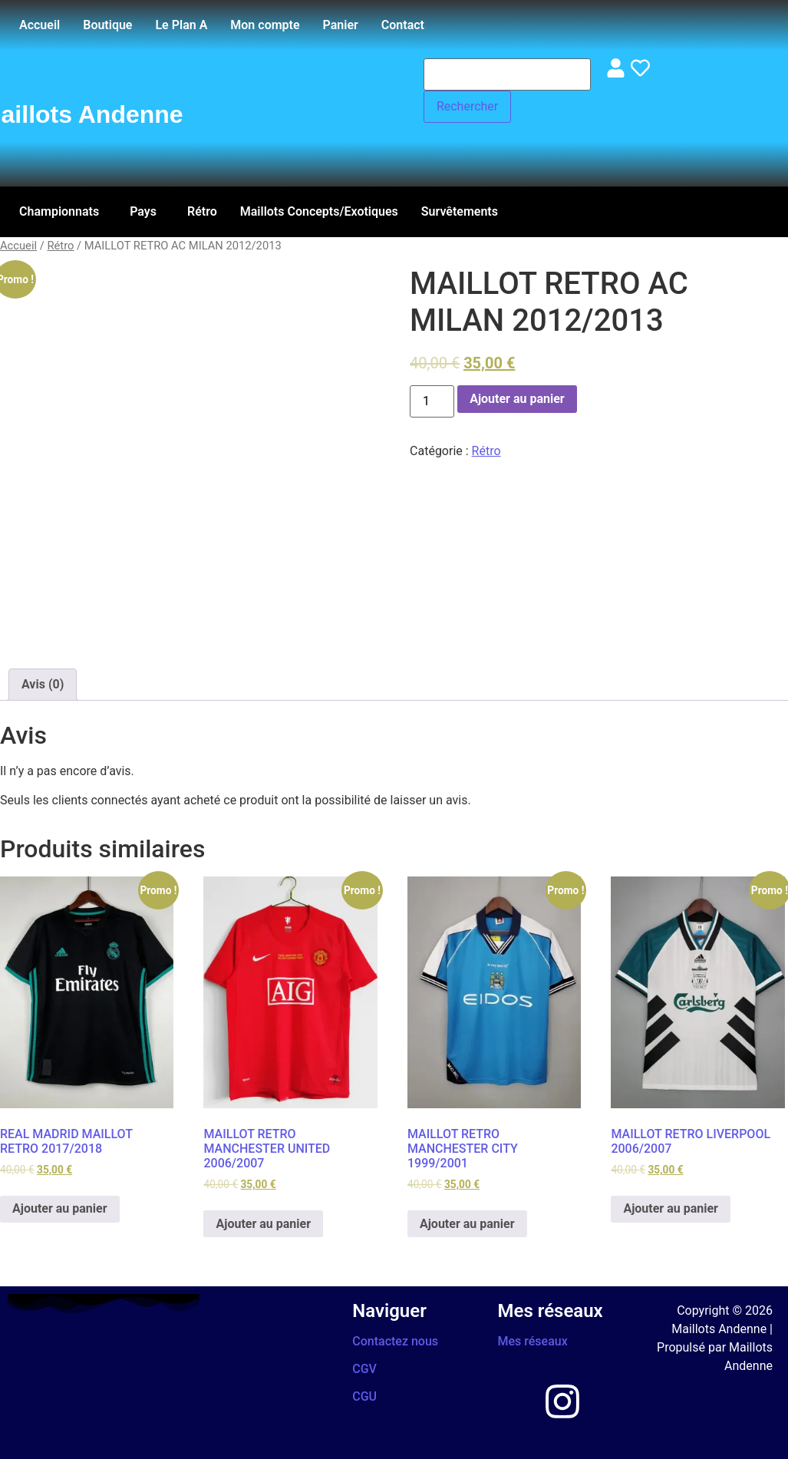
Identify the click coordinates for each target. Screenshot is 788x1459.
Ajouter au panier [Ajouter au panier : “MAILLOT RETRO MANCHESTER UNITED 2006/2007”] (263, 1223)
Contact (402, 25)
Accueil (39, 25)
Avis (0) (42, 684)
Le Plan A (181, 25)
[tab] (42, 684)
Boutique (107, 25)
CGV (364, 1369)
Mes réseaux (533, 1341)
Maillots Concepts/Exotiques (319, 211)
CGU (364, 1396)
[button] (63, 211)
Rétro (202, 211)
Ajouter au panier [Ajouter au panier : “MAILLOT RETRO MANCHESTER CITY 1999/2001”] (467, 1223)
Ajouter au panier (517, 398)
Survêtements (459, 211)
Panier (340, 25)
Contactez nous (395, 1341)
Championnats (59, 211)
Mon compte (264, 25)
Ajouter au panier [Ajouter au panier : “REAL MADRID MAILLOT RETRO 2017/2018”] (59, 1208)
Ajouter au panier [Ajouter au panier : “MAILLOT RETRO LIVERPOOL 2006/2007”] (670, 1208)
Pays (143, 211)
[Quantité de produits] (432, 401)
